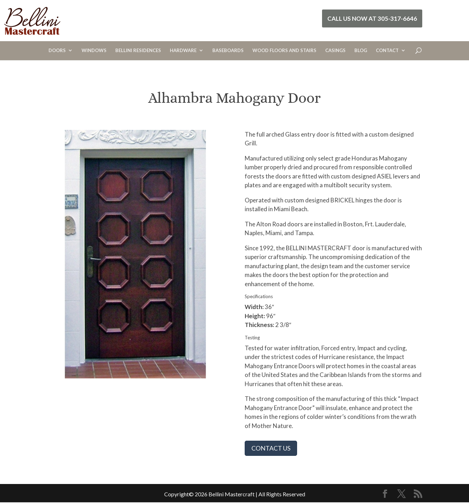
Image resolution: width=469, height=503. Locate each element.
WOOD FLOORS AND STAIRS (284, 50)
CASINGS (335, 50)
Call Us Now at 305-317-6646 (372, 18)
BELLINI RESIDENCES (138, 50)
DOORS (57, 50)
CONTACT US (270, 448)
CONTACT (387, 50)
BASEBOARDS (228, 50)
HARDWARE (183, 50)
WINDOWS (94, 50)
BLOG (360, 50)
